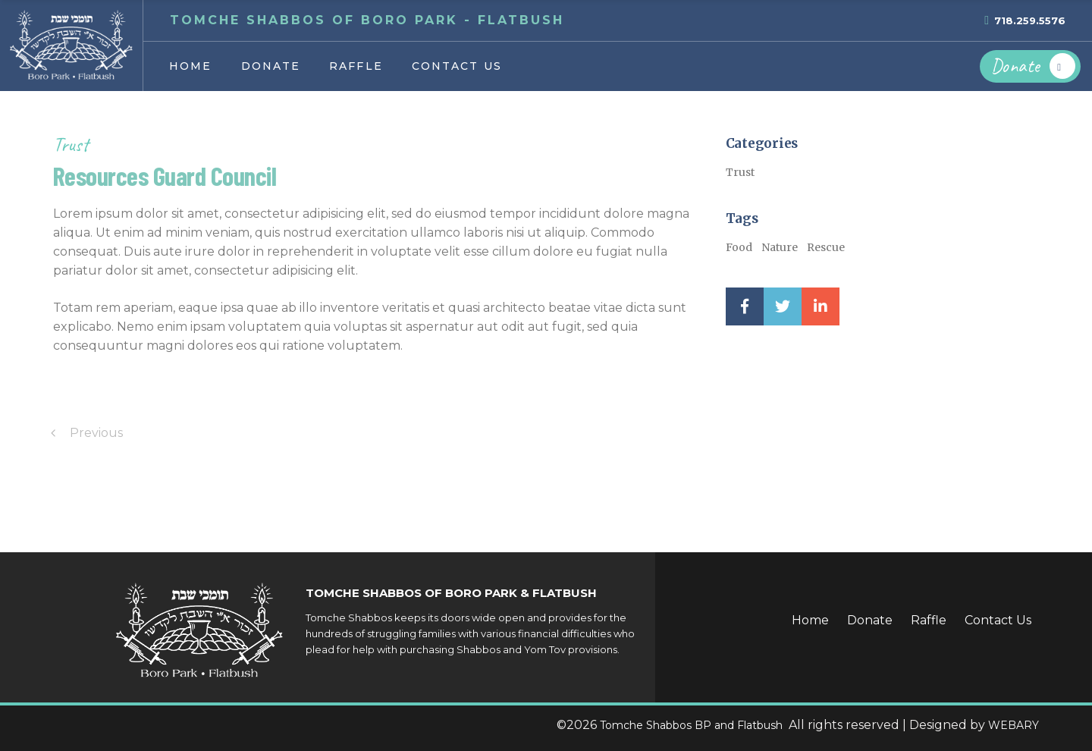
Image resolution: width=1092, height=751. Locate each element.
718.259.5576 (1029, 20)
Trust (71, 144)
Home (810, 620)
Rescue (826, 247)
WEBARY (1013, 725)
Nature (779, 247)
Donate (870, 620)
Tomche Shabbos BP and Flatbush (693, 725)
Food (739, 247)
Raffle (928, 620)
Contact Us (998, 620)
